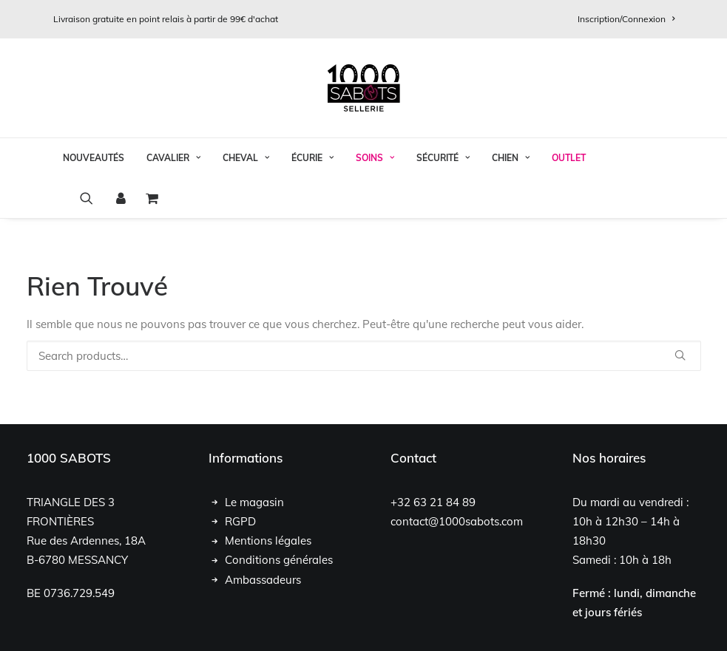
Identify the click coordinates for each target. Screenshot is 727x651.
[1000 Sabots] (363, 87)
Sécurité (443, 157)
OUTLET (569, 157)
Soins (375, 157)
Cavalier (173, 157)
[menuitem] (626, 19)
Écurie (312, 157)
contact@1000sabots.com (456, 521)
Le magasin (254, 502)
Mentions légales (268, 541)
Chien (511, 157)
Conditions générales (279, 560)
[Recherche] (364, 356)
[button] (91, 198)
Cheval (246, 157)
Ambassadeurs (263, 580)
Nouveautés (93, 157)
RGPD (240, 521)
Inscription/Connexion (626, 18)
